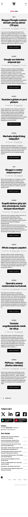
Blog (14, 46)
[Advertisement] (14, 22)
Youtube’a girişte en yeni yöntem (14, 130)
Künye (19, 508)
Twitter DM (9, 457)
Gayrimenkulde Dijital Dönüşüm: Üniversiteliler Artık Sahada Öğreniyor (12, 485)
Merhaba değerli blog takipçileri (14, 166)
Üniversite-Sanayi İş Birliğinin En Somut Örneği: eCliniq (10, 488)
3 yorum (24, 398)
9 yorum (24, 94)
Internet (14, 85)
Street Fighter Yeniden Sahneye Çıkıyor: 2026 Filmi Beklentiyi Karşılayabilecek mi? (11, 477)
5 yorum (24, 280)
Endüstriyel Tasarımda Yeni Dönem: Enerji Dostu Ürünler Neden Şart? (11, 474)
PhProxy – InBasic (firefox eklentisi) (14, 393)
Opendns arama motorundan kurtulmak (14, 314)
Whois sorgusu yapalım (14, 277)
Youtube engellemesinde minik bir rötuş (14, 355)
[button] (7, 450)
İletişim (25, 508)
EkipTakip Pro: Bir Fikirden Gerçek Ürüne (10, 495)
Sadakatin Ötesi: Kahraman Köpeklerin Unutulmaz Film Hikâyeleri (10, 466)
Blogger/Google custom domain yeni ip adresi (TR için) (14, 52)
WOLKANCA (14, 3)
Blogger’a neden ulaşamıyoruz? (14, 200)
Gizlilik (14, 508)
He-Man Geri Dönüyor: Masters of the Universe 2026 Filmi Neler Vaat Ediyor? (10, 470)
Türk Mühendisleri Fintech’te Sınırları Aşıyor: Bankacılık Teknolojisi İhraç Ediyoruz (11, 481)
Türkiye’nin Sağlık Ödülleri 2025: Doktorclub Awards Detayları (11, 492)
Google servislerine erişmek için (14, 90)
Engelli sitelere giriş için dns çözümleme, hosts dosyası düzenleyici (14, 235)
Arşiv (9, 508)
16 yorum (25, 318)
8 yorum (24, 57)
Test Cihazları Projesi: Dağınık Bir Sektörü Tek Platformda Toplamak (11, 498)
